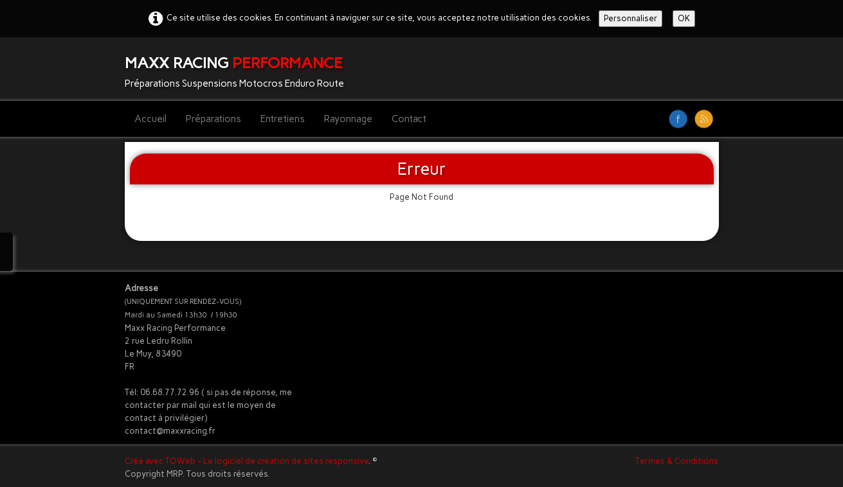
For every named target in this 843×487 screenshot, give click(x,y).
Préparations (213, 119)
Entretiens (282, 119)
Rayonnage (348, 119)
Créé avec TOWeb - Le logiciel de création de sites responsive (246, 461)
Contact (409, 119)
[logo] (239, 69)
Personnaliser (630, 18)
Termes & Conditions (676, 461)
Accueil (150, 119)
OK (684, 18)
